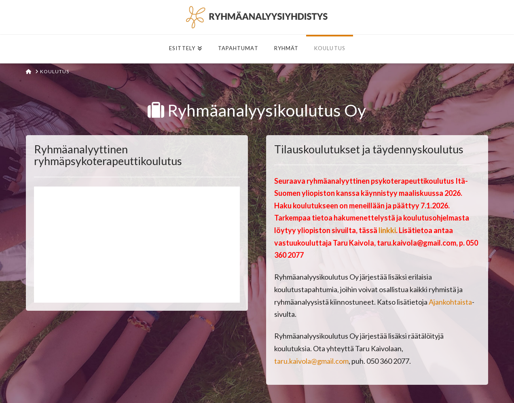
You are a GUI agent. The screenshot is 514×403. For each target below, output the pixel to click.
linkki (387, 230)
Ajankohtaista (450, 301)
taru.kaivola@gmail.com (311, 360)
